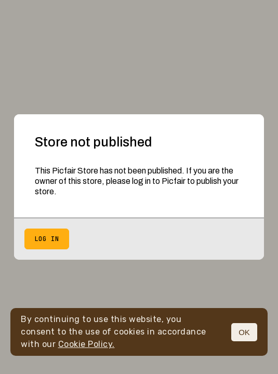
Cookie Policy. (86, 344)
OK (244, 332)
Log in (46, 239)
